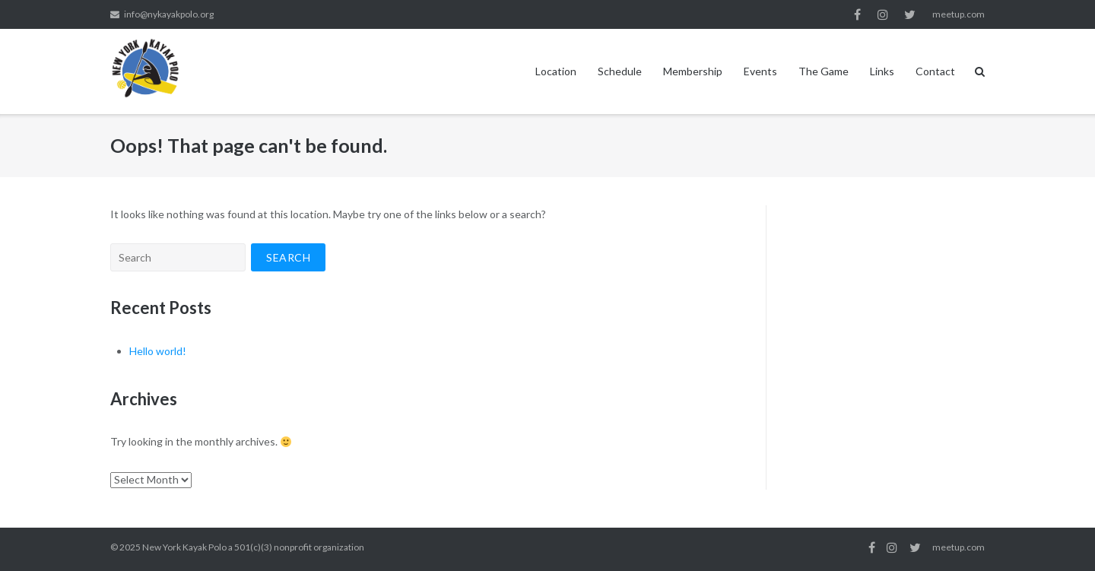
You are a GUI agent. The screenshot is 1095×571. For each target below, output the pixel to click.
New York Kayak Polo (184, 547)
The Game (823, 71)
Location (555, 71)
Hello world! (157, 350)
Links (882, 71)
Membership (692, 71)
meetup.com (958, 14)
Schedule (620, 71)
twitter (910, 14)
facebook (857, 14)
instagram (883, 14)
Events (760, 71)
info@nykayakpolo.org (169, 14)
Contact (935, 71)
